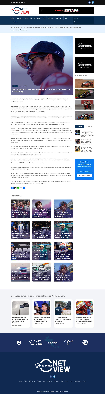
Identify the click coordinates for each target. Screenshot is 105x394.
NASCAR (84, 115)
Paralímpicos (77, 381)
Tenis (43, 18)
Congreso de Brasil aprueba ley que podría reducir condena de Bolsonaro (42, 319)
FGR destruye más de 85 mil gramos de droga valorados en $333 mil (63, 319)
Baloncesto (28, 18)
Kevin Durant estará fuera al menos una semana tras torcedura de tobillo (87, 151)
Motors (36, 18)
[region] (84, 45)
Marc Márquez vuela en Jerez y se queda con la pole (19, 214)
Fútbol (19, 18)
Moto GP (23, 30)
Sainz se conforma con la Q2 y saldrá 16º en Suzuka (20, 235)
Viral (71, 381)
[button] (66, 10)
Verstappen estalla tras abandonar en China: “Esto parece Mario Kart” (63, 277)
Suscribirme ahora (84, 175)
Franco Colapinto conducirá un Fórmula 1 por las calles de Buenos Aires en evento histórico (41, 212)
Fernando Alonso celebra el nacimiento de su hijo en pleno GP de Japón (63, 235)
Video (84, 381)
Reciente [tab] (89, 126)
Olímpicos (58, 18)
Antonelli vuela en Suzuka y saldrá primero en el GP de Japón (41, 235)
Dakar (84, 83)
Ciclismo (50, 18)
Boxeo (15, 22)
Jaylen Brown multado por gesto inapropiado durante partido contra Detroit (87, 134)
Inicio (12, 18)
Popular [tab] (80, 126)
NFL (66, 18)
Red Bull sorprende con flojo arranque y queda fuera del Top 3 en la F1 (62, 256)
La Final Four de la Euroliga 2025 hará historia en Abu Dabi (86, 143)
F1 (84, 94)
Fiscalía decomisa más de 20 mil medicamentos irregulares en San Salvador (84, 319)
